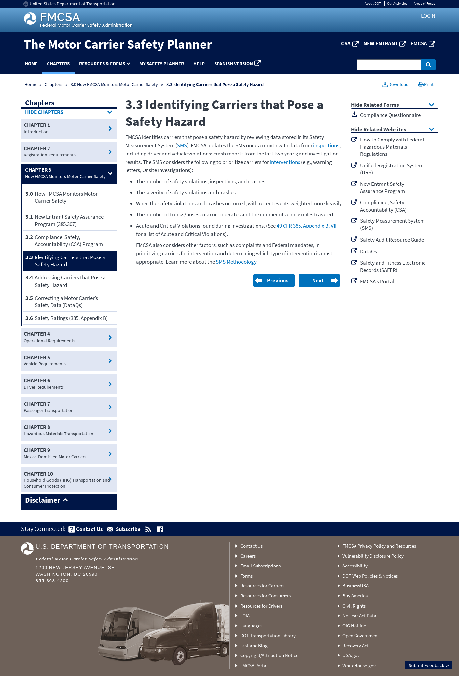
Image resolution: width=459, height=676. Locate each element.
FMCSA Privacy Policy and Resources (379, 546)
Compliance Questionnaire (390, 115)
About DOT (373, 3)
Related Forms (381, 105)
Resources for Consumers (265, 596)
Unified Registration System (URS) (392, 169)
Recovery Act (355, 645)
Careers (248, 556)
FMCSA (418, 43)
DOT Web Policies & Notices (370, 576)
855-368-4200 (52, 580)
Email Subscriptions (260, 566)
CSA (346, 43)
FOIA (245, 615)
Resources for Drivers (261, 606)
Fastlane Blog (254, 645)
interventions (285, 162)
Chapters (58, 63)
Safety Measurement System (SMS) (392, 224)
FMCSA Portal (254, 665)
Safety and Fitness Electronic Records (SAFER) (392, 266)
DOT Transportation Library (268, 635)
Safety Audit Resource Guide (392, 239)
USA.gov (351, 655)
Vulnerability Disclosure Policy (373, 556)
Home (31, 63)
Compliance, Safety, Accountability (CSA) (383, 206)
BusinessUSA (355, 585)
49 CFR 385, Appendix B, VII (306, 225)
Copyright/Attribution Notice (269, 655)
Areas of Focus (424, 3)
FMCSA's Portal (377, 281)
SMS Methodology (236, 261)
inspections (326, 145)
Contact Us (251, 546)
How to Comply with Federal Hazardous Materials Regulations (392, 146)
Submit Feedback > (429, 665)
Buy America (355, 596)
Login (428, 15)
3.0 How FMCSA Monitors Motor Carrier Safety (114, 84)
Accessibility (355, 566)
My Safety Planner (161, 63)
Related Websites (384, 130)
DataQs (368, 251)
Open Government (360, 635)
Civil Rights (354, 606)
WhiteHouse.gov (359, 665)
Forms (246, 576)
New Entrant (380, 43)
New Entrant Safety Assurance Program (382, 187)
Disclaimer (42, 500)
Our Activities (397, 3)
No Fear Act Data (359, 615)
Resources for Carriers (262, 585)
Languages (251, 626)
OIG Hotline (354, 626)
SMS (182, 145)
